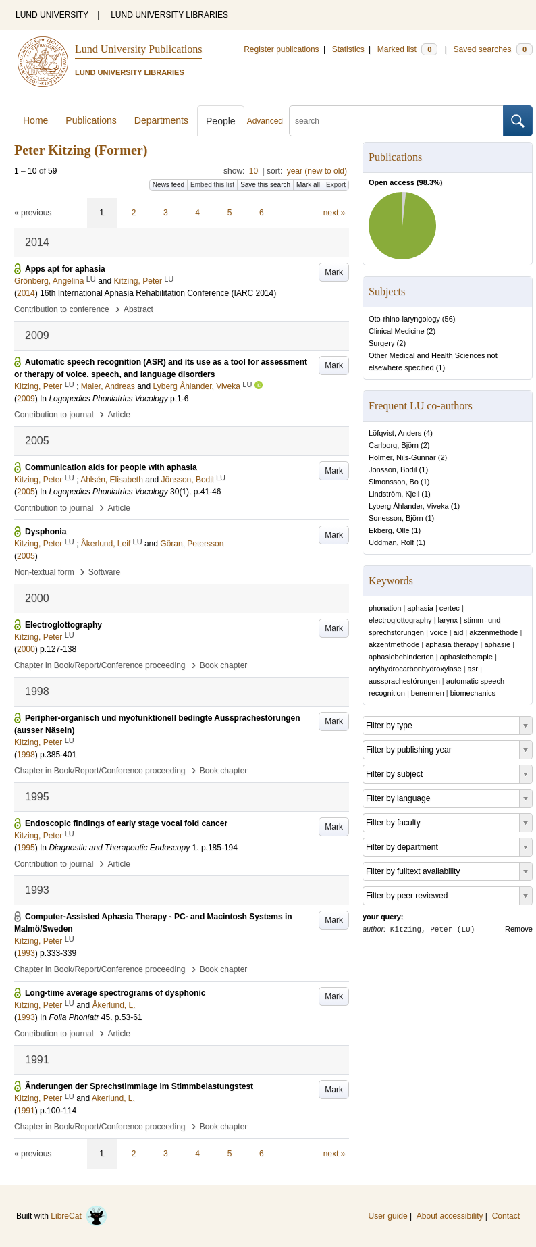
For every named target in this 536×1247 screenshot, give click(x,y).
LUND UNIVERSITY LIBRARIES (169, 15)
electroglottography (400, 620)
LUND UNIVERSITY (52, 15)
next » (334, 213)
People (221, 121)
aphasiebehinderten (401, 657)
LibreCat (79, 1216)
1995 (26, 847)
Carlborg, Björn (394, 445)
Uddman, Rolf (391, 542)
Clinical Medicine (397, 331)
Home (35, 120)
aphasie (497, 644)
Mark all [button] (308, 184)
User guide (388, 1216)
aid (459, 632)
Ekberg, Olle (389, 530)
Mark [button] (334, 272)
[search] (396, 120)
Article (119, 414)
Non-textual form (44, 572)
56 (449, 319)
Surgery (382, 343)
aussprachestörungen (404, 681)
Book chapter (224, 665)
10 (253, 171)
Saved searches (493, 49)
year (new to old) (317, 171)
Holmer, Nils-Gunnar (402, 457)
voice (439, 632)
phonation (385, 608)
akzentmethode (394, 644)
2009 (26, 398)
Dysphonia (45, 531)
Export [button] (336, 184)
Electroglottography (63, 625)
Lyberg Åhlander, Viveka (409, 506)
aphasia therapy (451, 644)
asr (473, 669)
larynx (448, 620)
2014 (26, 293)
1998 (26, 754)
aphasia (420, 608)
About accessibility (450, 1216)
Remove (519, 929)
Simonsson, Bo (394, 482)
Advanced (265, 121)
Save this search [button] (265, 184)
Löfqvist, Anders (395, 433)
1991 (26, 1110)
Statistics (348, 49)
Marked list (407, 49)
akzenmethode (493, 632)
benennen (427, 693)
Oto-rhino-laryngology (404, 319)
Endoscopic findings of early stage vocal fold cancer (126, 823)
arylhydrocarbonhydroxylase (415, 669)
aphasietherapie (466, 657)
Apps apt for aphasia (65, 269)
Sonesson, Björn (396, 518)
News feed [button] (168, 184)
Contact (506, 1216)
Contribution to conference (61, 309)
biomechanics (472, 693)
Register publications (281, 49)
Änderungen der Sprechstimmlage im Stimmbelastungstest (139, 1086)
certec (449, 608)
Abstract (138, 309)
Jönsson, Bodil (393, 469)
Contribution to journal (53, 414)
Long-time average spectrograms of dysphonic (115, 993)
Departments (161, 120)
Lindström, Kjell (394, 494)
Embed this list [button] (212, 184)
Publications (91, 120)
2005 (26, 492)
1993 (26, 953)
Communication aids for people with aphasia (111, 467)
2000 (26, 649)
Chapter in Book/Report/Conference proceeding (100, 665)
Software (104, 572)
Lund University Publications (138, 49)
